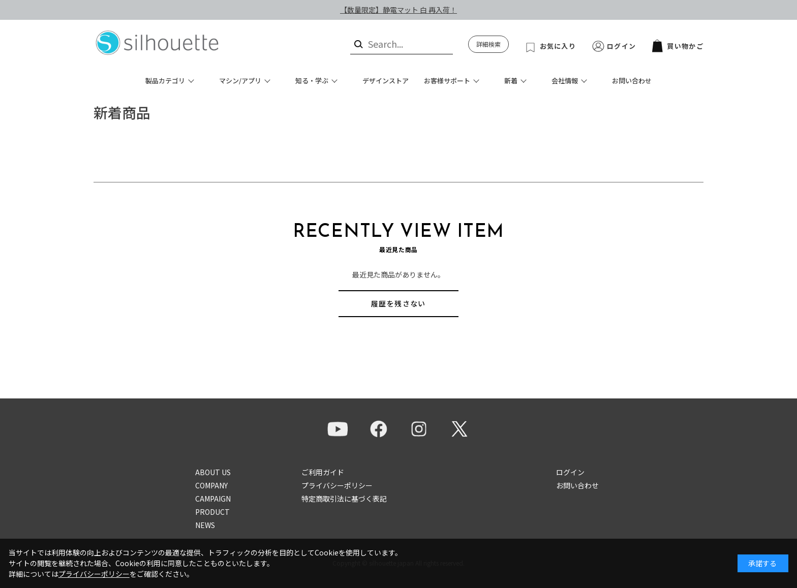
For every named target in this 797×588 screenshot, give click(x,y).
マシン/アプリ (240, 80)
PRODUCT (212, 512)
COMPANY (211, 485)
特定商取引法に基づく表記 (344, 498)
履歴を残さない (398, 303)
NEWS (205, 525)
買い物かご (677, 46)
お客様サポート (447, 80)
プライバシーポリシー (337, 485)
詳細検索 (488, 44)
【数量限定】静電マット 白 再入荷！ (398, 10)
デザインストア (385, 80)
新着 (510, 80)
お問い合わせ (632, 80)
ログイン (621, 46)
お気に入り (558, 46)
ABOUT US (213, 472)
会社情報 (564, 80)
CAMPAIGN (213, 498)
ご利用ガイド (322, 472)
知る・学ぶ (311, 80)
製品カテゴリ (165, 80)
